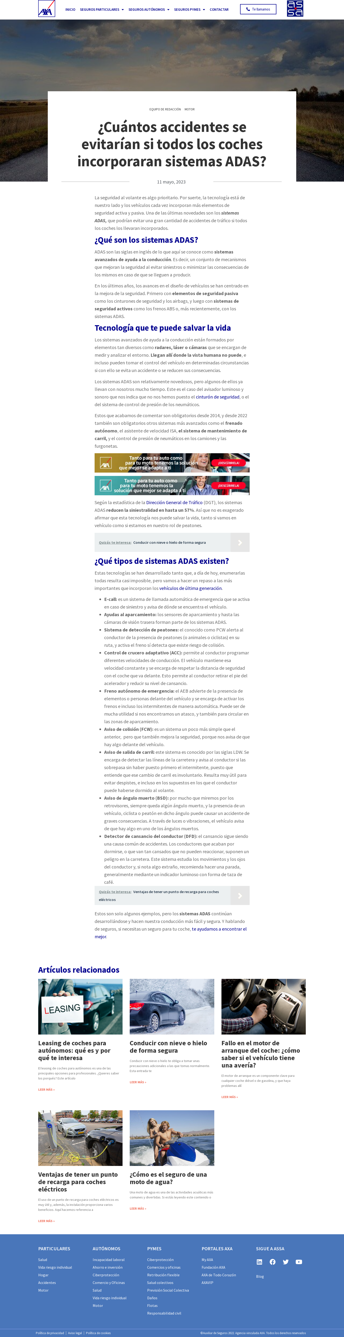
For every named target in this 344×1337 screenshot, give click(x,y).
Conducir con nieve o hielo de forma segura (168, 1047)
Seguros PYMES (189, 9)
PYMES (154, 1248)
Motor (190, 109)
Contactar (219, 9)
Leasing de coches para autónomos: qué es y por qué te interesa (74, 1050)
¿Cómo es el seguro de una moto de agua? (168, 1178)
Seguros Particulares (102, 9)
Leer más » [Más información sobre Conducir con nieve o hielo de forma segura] (138, 1082)
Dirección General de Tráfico (174, 502)
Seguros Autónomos (149, 9)
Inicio (70, 9)
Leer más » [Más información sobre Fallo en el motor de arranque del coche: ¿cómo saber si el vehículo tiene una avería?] (229, 1097)
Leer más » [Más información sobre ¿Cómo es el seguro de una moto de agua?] (138, 1208)
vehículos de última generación (190, 588)
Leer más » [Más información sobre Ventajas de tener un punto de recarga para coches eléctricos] (46, 1221)
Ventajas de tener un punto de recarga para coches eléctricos (78, 1181)
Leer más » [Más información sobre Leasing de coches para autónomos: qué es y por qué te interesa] (46, 1089)
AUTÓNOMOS (106, 1248)
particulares (54, 1248)
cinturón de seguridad (217, 397)
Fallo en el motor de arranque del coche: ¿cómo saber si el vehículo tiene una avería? (260, 1054)
